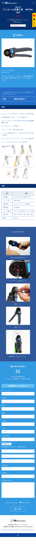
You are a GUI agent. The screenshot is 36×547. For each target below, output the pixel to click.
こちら (19, 21)
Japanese (15, 25)
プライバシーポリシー (12, 502)
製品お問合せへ (14, 99)
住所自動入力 (6, 444)
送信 (18, 509)
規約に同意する (24, 502)
